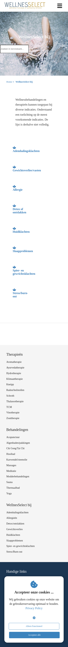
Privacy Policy (34, 608)
